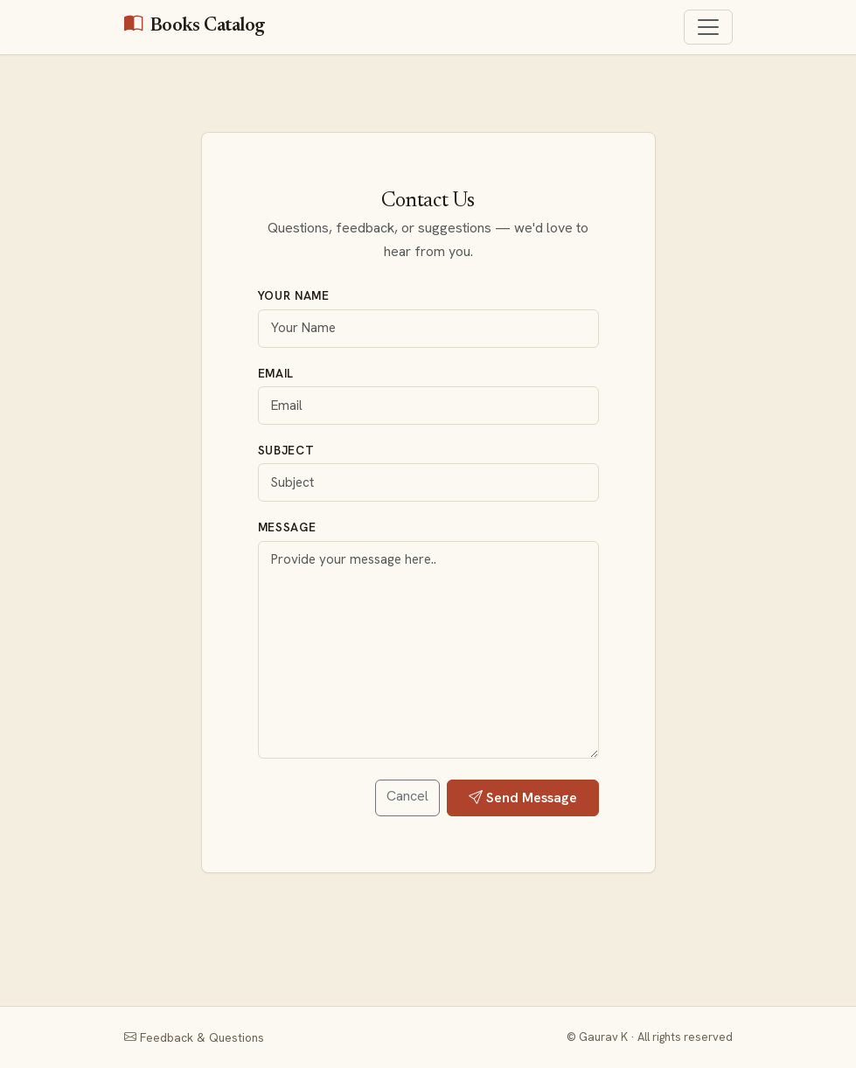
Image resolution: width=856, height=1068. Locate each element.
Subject (286, 450)
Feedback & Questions (194, 1037)
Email (276, 373)
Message (287, 527)
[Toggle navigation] (708, 27)
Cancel (407, 796)
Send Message (523, 797)
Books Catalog (195, 26)
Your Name (294, 295)
